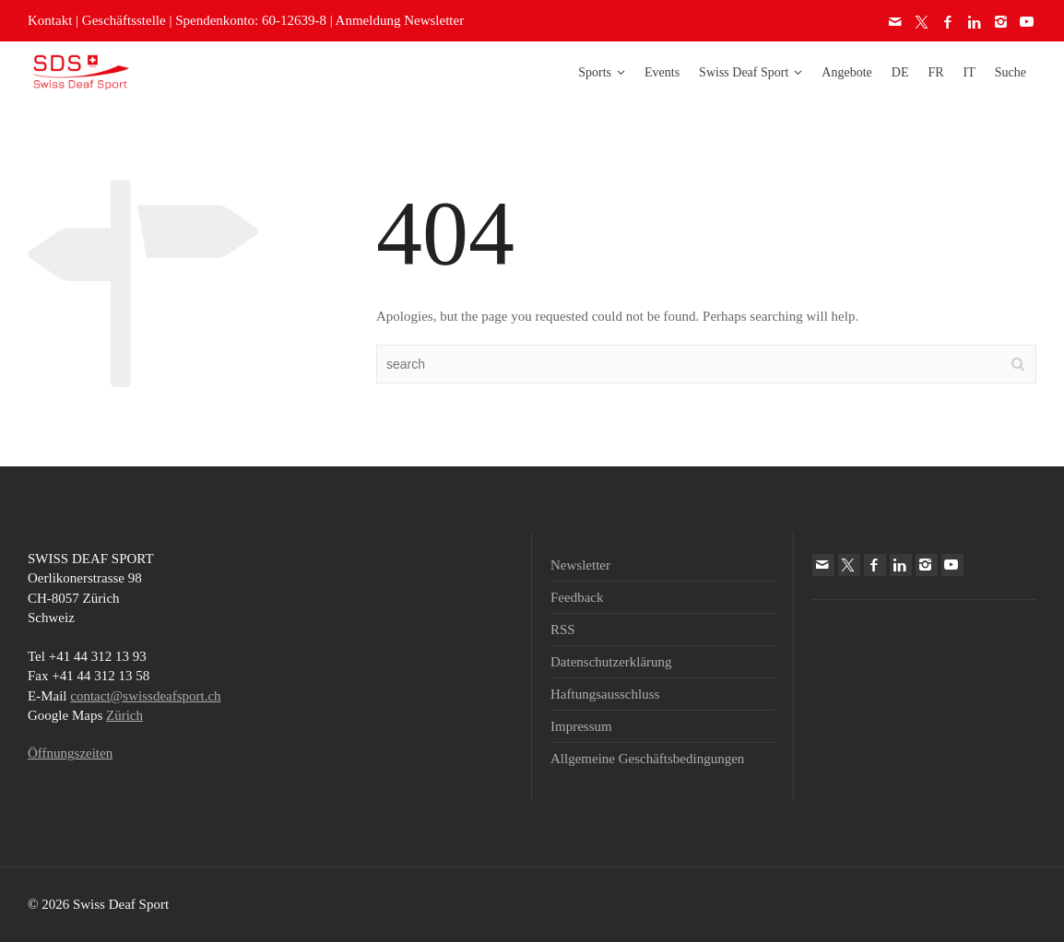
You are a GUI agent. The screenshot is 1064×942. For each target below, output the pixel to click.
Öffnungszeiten (70, 753)
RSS (562, 629)
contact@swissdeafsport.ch (145, 696)
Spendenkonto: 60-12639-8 (250, 20)
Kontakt (50, 20)
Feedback (576, 597)
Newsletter (580, 565)
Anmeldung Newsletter (400, 20)
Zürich (124, 715)
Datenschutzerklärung (611, 661)
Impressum (581, 726)
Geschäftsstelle (124, 20)
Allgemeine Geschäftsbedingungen (647, 758)
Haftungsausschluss (604, 694)
